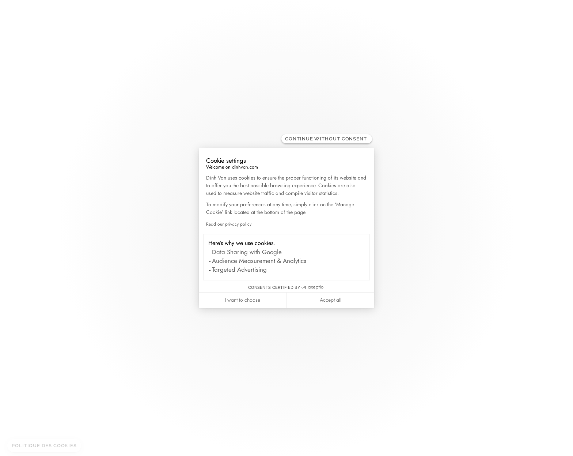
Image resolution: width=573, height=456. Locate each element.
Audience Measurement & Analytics (259, 260)
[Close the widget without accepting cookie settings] (326, 138)
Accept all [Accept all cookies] (330, 300)
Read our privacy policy (228, 224)
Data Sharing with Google (247, 252)
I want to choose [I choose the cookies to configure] (242, 300)
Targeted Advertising (239, 269)
